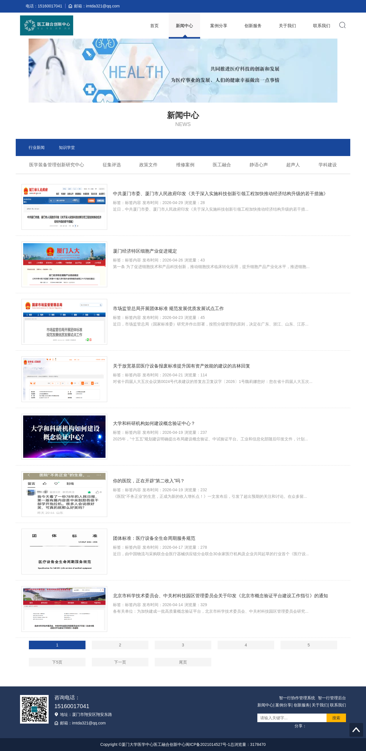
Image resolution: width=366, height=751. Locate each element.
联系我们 (321, 25)
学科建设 (328, 164)
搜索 (336, 718)
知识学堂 (67, 147)
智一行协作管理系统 (297, 698)
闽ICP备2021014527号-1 (208, 744)
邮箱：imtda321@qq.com (83, 723)
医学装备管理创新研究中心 (56, 164)
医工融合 (222, 164)
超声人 (293, 164)
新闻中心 (184, 25)
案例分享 (218, 25)
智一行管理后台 (332, 698)
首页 (154, 25)
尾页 (183, 662)
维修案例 (185, 164)
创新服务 (253, 25)
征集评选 (112, 164)
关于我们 (287, 25)
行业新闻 (37, 147)
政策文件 (148, 164)
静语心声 (259, 164)
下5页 (57, 662)
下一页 (120, 662)
